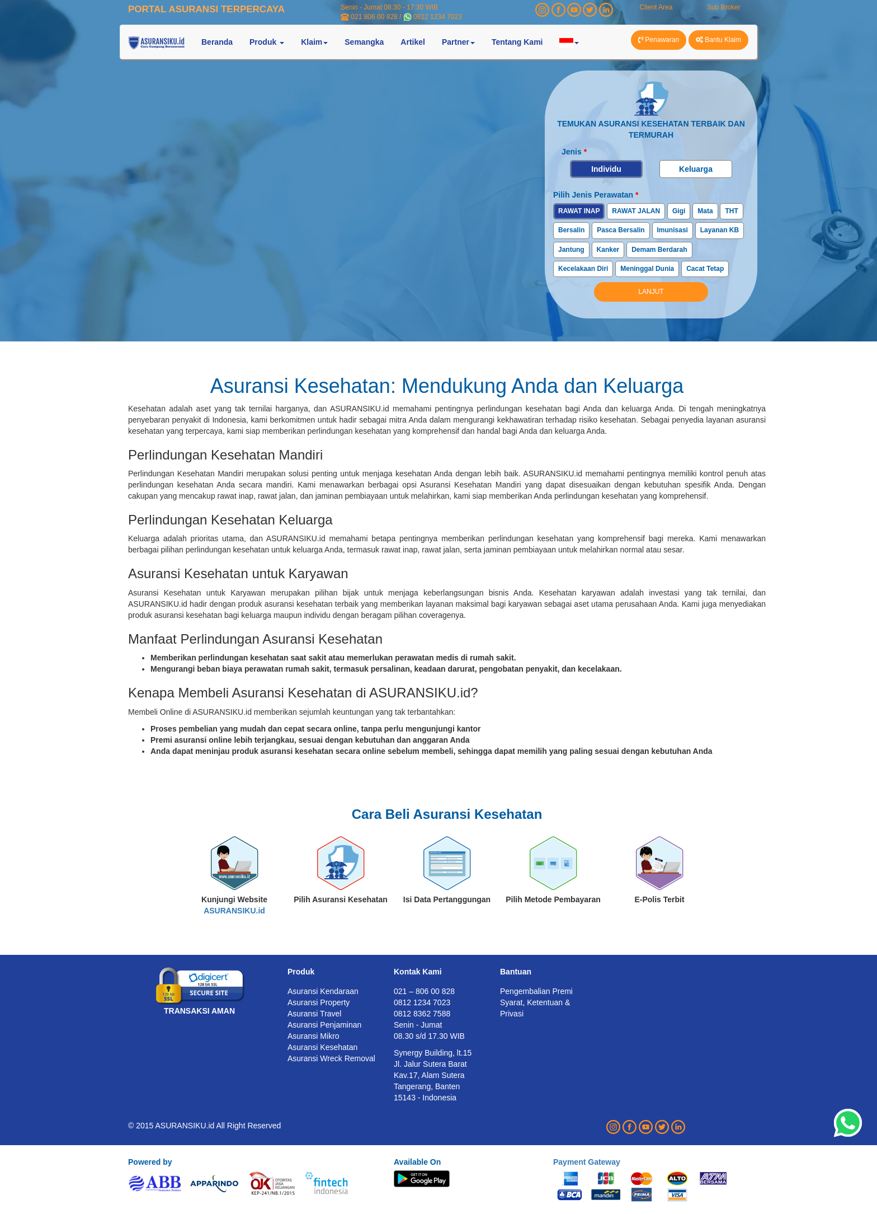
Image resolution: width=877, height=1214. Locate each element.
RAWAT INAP (579, 211)
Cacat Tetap (705, 269)
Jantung (571, 250)
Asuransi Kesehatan (322, 1047)
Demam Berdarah (659, 250)
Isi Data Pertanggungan (447, 899)
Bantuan (515, 971)
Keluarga (696, 169)
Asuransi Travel (314, 1013)
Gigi (678, 211)
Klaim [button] (314, 42)
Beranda (217, 42)
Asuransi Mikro (313, 1036)
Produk (300, 971)
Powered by (150, 1161)
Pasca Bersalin (620, 230)
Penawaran (658, 40)
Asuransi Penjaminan (324, 1024)
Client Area (656, 7)
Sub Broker (724, 7)
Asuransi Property (318, 1002)
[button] (569, 42)
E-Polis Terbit (659, 899)
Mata (705, 211)
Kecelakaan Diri (583, 269)
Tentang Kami (517, 42)
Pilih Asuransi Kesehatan (341, 899)
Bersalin (571, 230)
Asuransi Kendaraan (323, 991)
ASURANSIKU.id (234, 910)
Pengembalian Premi (536, 991)
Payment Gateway (586, 1161)
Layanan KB (719, 230)
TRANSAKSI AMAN (199, 1010)
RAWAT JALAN (636, 211)
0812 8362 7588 (422, 1013)
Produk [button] (266, 42)
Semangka (364, 42)
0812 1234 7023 (437, 17)
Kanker (608, 250)
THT (731, 211)
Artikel (412, 42)
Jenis (574, 151)
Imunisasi (672, 230)
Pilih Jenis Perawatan (596, 194)
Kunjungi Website (234, 905)
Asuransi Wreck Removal (331, 1058)
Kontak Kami (418, 971)
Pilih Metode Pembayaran (553, 899)
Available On (417, 1161)
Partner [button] (458, 42)
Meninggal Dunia (647, 269)
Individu (606, 169)
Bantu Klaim (718, 40)
